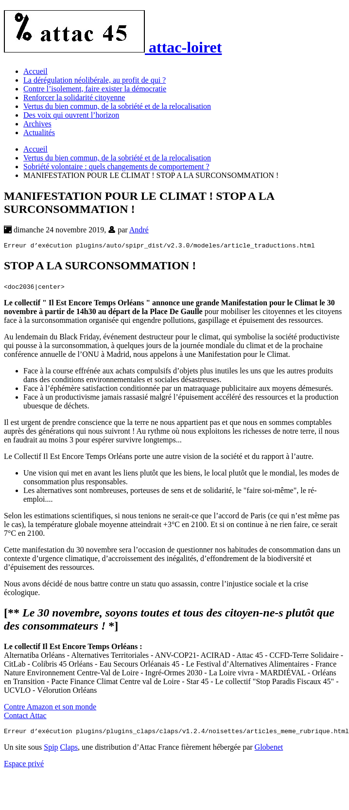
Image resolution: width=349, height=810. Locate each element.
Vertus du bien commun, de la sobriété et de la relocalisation (117, 106)
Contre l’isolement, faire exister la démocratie (94, 89)
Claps (69, 750)
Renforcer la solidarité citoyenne (74, 97)
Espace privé (24, 766)
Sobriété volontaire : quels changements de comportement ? (116, 166)
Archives (37, 124)
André (139, 230)
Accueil (35, 71)
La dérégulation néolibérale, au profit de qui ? (94, 80)
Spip (51, 750)
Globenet (269, 750)
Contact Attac (25, 717)
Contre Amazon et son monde (50, 708)
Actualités (39, 132)
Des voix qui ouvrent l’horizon (71, 115)
